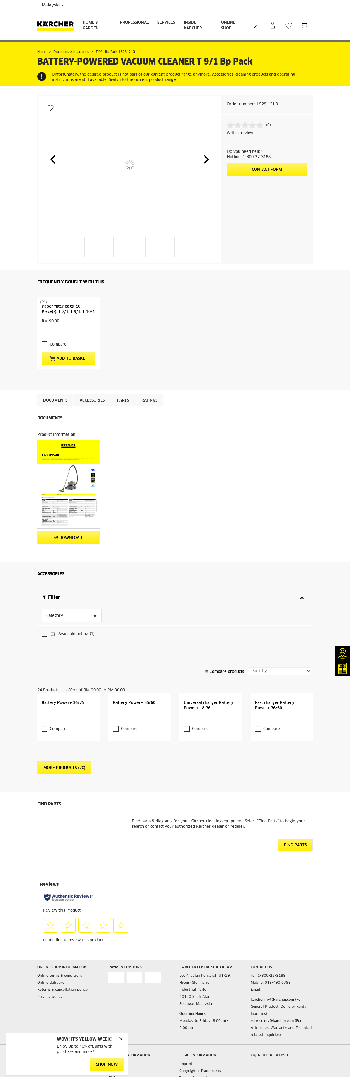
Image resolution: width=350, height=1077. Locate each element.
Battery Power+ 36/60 (134, 651)
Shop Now (107, 1064)
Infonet (114, 1019)
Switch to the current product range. (143, 80)
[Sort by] (279, 619)
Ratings (149, 389)
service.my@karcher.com (272, 969)
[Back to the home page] (57, 26)
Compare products (224, 620)
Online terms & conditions (59, 924)
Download (68, 526)
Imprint (185, 1012)
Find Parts (295, 793)
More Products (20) (64, 716)
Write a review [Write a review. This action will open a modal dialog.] (240, 133)
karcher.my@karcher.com (272, 948)
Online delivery (50, 931)
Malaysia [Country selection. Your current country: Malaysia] (53, 5)
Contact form (267, 170)
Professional (134, 23)
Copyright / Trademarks (200, 1019)
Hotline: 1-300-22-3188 (249, 157)
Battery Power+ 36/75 (63, 651)
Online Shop (228, 25)
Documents (55, 389)
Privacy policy (50, 945)
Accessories (92, 389)
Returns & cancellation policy (62, 938)
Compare (58, 333)
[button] (52, 159)
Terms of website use (197, 1026)
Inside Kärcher (193, 25)
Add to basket (68, 346)
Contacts (115, 1012)
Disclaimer (188, 1033)
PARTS (123, 389)
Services (166, 23)
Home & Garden (91, 25)
